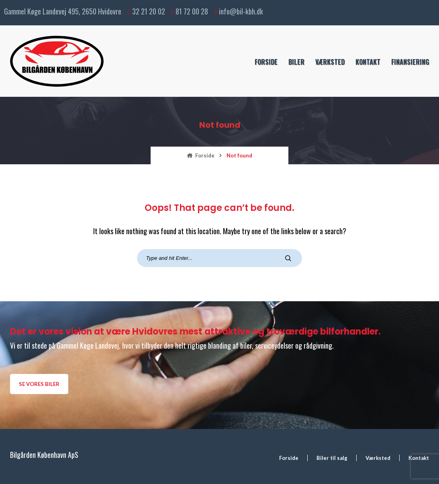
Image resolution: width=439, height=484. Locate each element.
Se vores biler (39, 384)
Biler (296, 62)
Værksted (330, 62)
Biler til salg (331, 458)
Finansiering (410, 62)
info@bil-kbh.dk (241, 11)
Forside (266, 62)
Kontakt (367, 62)
